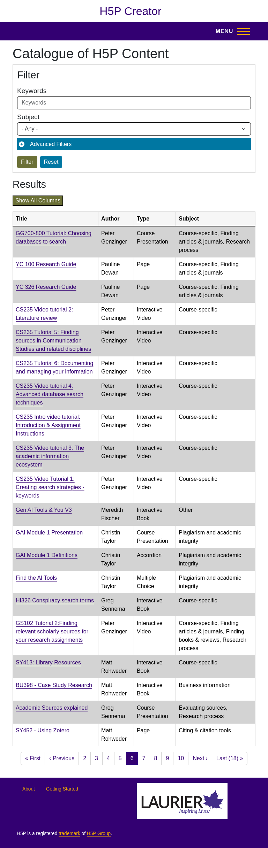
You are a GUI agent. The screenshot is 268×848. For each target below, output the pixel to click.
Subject (28, 117)
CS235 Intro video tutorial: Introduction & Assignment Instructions (48, 425)
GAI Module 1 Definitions (46, 555)
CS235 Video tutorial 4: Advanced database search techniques (49, 394)
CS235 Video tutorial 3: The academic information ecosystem (50, 456)
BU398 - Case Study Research (54, 685)
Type (143, 219)
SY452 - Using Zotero (42, 730)
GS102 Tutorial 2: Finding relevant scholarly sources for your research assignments (52, 631)
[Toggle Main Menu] (230, 31)
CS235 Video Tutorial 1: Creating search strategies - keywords (50, 487)
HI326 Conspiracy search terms (55, 600)
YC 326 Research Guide (46, 287)
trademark (69, 833)
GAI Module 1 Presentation (49, 532)
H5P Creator (130, 11)
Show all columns (37, 200)
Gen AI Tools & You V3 (44, 510)
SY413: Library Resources (48, 662)
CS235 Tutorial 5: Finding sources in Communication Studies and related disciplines (53, 340)
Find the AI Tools (36, 578)
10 (181, 758)
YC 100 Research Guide (46, 264)
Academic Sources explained (52, 708)
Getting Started (62, 789)
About (28, 789)
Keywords (31, 90)
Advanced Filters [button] (51, 144)
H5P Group (99, 833)
